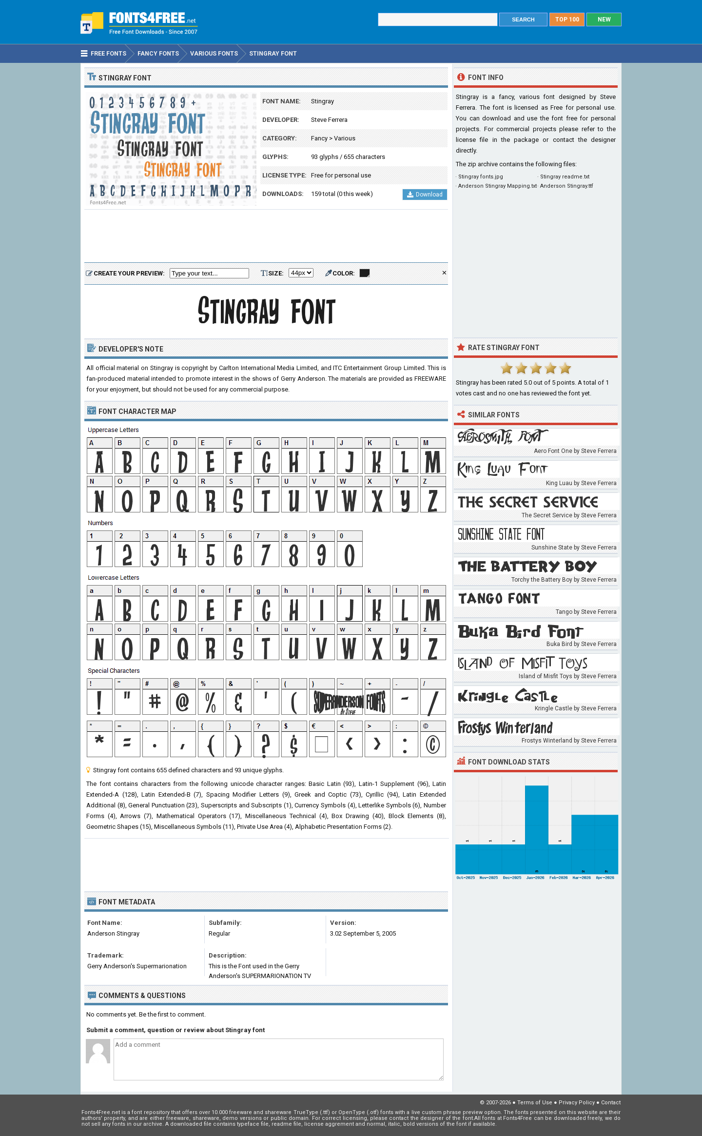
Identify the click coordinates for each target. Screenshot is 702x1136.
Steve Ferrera (329, 119)
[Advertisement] (266, 236)
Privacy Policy (577, 1102)
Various (344, 138)
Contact (611, 1102)
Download (425, 194)
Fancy (319, 138)
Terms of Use (534, 1102)
